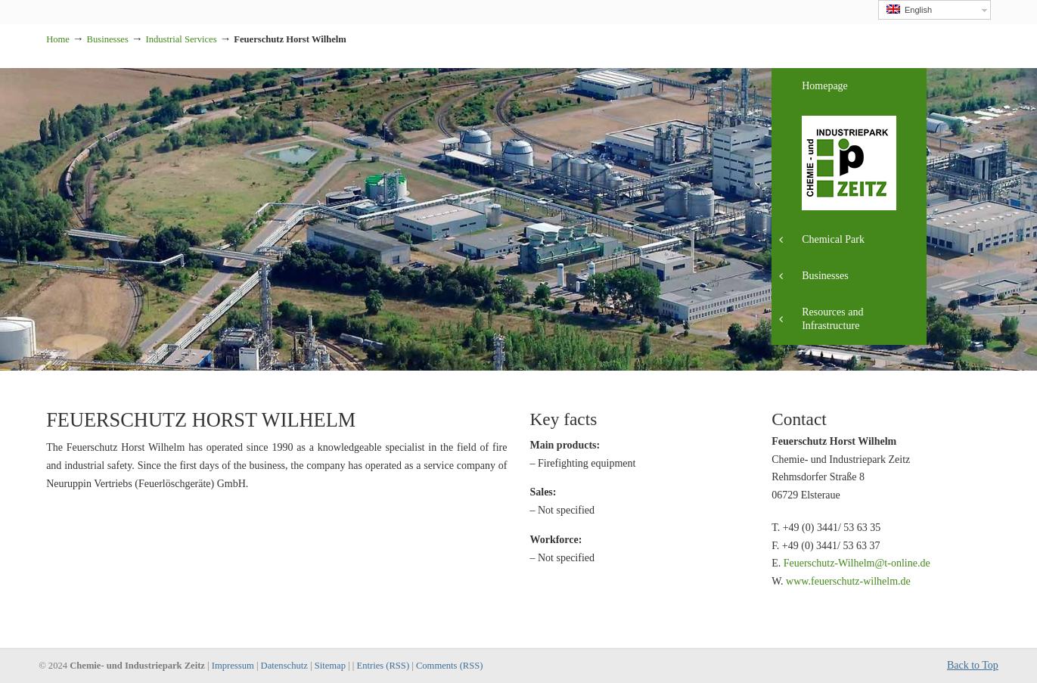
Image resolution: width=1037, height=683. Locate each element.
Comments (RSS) (449, 665)
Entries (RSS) (382, 665)
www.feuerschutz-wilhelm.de (848, 581)
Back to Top (972, 665)
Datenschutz (284, 665)
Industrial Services (181, 39)
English (909, 9)
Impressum (233, 665)
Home (58, 39)
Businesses (108, 39)
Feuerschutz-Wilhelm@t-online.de (857, 563)
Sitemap (330, 665)
